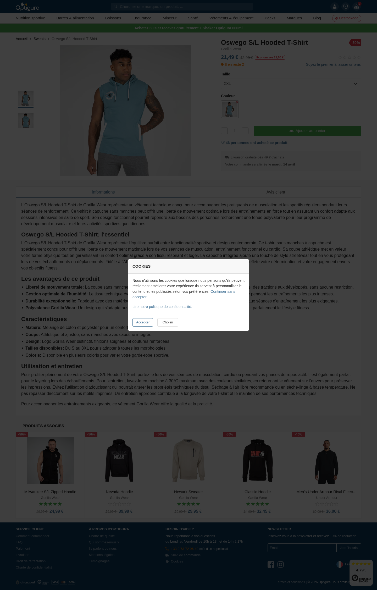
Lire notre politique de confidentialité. (162, 307)
